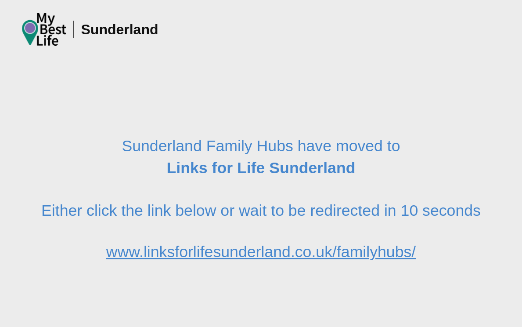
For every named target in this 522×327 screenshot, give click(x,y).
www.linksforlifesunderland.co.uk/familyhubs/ (261, 252)
